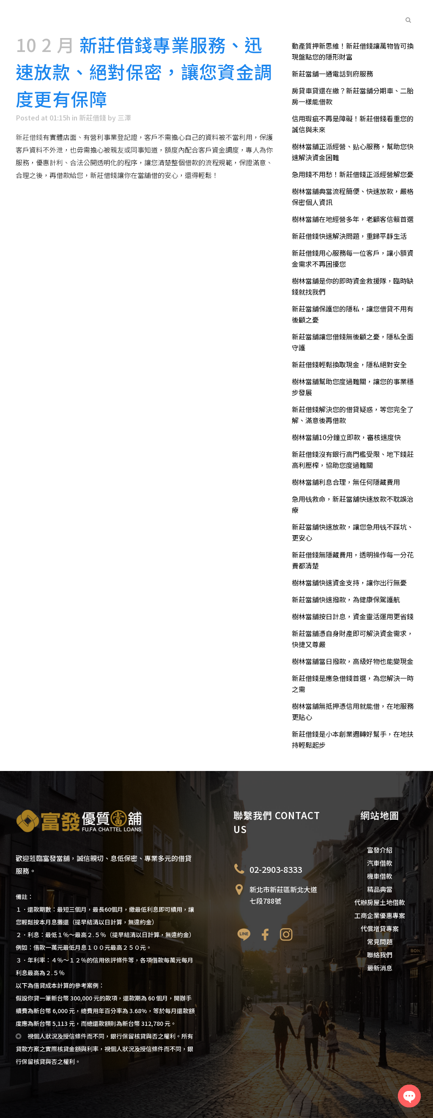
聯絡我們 (379, 954)
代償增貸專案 (380, 928)
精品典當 (379, 889)
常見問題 (379, 941)
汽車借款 (379, 862)
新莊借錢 (92, 117)
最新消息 (379, 967)
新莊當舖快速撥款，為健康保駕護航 (346, 599)
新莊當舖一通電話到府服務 (332, 73)
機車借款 (379, 876)
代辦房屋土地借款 (379, 902)
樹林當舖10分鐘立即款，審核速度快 (346, 437)
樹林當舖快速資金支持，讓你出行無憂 (349, 582)
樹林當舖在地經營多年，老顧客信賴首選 (353, 219)
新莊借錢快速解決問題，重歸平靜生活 (349, 236)
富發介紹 (379, 849)
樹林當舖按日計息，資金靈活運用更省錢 (353, 616)
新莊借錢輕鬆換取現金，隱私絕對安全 (349, 364)
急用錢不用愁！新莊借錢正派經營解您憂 (353, 174)
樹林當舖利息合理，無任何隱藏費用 (346, 482)
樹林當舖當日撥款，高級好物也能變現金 (353, 661)
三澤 (124, 117)
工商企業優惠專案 (379, 915)
